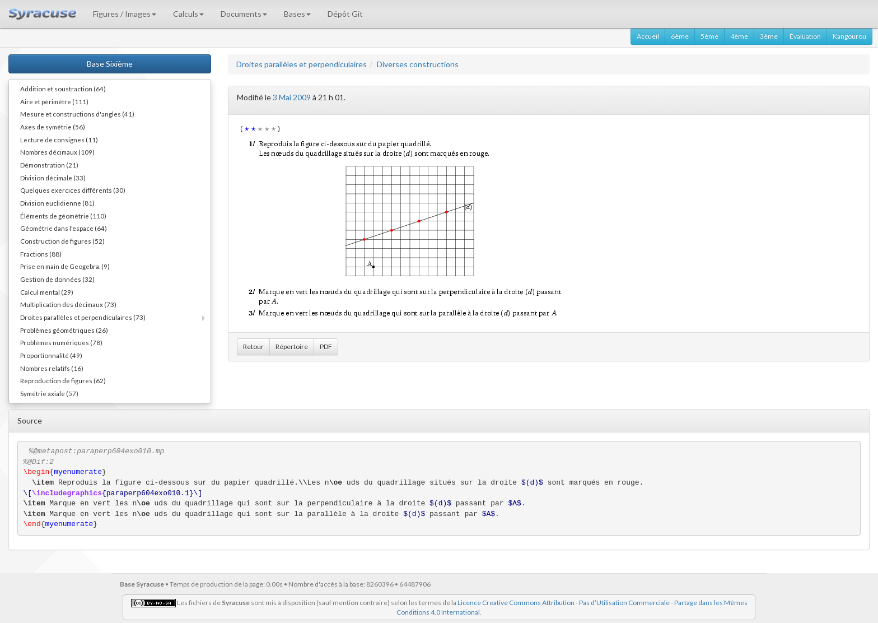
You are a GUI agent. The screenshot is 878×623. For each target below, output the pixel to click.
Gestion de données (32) (57, 279)
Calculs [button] (188, 13)
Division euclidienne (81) (57, 203)
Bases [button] (297, 13)
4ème (739, 36)
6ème (680, 36)
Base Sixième (110, 63)
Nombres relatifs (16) (51, 368)
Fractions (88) (41, 254)
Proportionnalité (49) (51, 355)
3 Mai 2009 (292, 97)
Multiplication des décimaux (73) (68, 304)
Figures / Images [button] (124, 13)
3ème (769, 36)
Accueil (648, 36)
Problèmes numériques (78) (61, 342)
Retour (253, 346)
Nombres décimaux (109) (57, 152)
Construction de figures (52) (62, 241)
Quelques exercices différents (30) (72, 190)
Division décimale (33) (53, 178)
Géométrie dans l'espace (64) (63, 228)
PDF (326, 346)
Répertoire (291, 346)
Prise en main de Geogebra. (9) (65, 266)
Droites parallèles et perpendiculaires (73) (83, 317)
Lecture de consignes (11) (59, 139)
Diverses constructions (418, 64)
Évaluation (805, 36)
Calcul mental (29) (46, 292)
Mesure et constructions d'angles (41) (77, 114)
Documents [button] (244, 13)
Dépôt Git (345, 13)
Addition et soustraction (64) (63, 88)
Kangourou (849, 36)
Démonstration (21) (49, 165)
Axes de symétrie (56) (52, 127)
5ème (709, 36)
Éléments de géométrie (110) (63, 216)
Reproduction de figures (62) (63, 380)
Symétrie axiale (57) (49, 393)
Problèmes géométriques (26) (64, 330)
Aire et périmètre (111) (54, 101)
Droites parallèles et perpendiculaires (301, 64)
